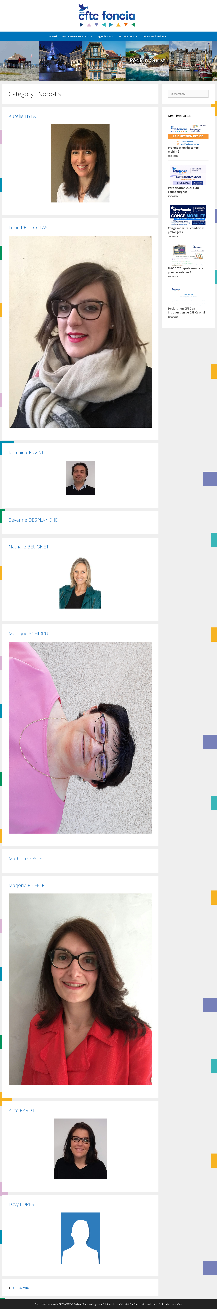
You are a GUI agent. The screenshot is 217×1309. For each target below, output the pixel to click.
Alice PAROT (22, 1110)
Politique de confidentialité (116, 1304)
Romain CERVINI (26, 452)
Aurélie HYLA (22, 116)
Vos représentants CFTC (79, 36)
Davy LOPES (21, 1204)
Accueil (53, 36)
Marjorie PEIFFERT (28, 885)
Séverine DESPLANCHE (33, 520)
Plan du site (139, 1304)
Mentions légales (91, 1304)
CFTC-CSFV (65, 1304)
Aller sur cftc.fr (156, 1304)
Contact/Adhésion (156, 36)
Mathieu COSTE (25, 858)
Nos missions (130, 36)
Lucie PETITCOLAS (28, 227)
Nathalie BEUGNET (29, 546)
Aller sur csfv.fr (174, 1304)
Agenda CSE (107, 36)
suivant (22, 1287)
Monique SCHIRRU (28, 633)
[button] (4, 60)
